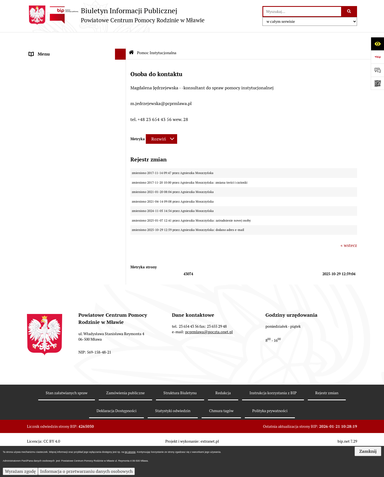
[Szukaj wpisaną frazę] (349, 11)
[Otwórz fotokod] (377, 83)
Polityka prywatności (269, 440)
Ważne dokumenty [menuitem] (47, 112)
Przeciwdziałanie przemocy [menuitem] (56, 296)
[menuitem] (76, 148)
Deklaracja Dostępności (116, 440)
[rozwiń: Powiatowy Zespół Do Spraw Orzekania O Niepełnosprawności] (121, 235)
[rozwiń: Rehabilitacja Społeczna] (121, 177)
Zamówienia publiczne (125, 423)
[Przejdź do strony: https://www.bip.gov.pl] (377, 57)
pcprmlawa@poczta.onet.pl (209, 362)
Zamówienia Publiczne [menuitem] (51, 263)
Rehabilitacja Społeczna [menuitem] (52, 177)
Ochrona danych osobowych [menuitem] (56, 307)
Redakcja (223, 423)
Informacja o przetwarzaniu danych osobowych (86, 471)
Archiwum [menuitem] (39, 285)
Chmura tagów (221, 440)
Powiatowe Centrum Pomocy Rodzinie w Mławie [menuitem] (69, 76)
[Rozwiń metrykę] (161, 124)
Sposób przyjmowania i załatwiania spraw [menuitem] (70, 101)
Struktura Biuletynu (180, 423)
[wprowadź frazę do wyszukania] (302, 11)
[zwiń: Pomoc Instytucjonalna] (121, 134)
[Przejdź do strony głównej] (116, 15)
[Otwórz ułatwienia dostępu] (377, 43)
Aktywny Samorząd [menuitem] (48, 188)
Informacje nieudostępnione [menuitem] (57, 274)
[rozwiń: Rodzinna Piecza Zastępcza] (121, 123)
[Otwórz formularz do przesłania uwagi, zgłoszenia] (377, 70)
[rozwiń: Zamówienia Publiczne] (121, 263)
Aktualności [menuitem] (41, 50)
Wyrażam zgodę (20, 471)
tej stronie (130, 452)
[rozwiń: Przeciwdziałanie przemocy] (121, 296)
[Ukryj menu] (120, 39)
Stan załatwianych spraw (66, 423)
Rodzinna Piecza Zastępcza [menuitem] (56, 123)
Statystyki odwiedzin (172, 440)
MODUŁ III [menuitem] (40, 199)
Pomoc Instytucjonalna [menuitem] (52, 134)
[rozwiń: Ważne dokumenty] (121, 112)
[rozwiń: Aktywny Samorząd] (121, 188)
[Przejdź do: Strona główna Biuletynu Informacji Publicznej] (131, 38)
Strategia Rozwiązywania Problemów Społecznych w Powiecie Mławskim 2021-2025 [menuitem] (70, 217)
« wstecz (349, 230)
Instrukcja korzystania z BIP (273, 423)
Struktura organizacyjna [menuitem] (52, 90)
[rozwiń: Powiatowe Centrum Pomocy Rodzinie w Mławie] (121, 72)
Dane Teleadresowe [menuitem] (48, 61)
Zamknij (368, 451)
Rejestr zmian (326, 423)
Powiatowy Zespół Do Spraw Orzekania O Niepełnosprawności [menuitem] (70, 238)
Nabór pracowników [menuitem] (48, 252)
